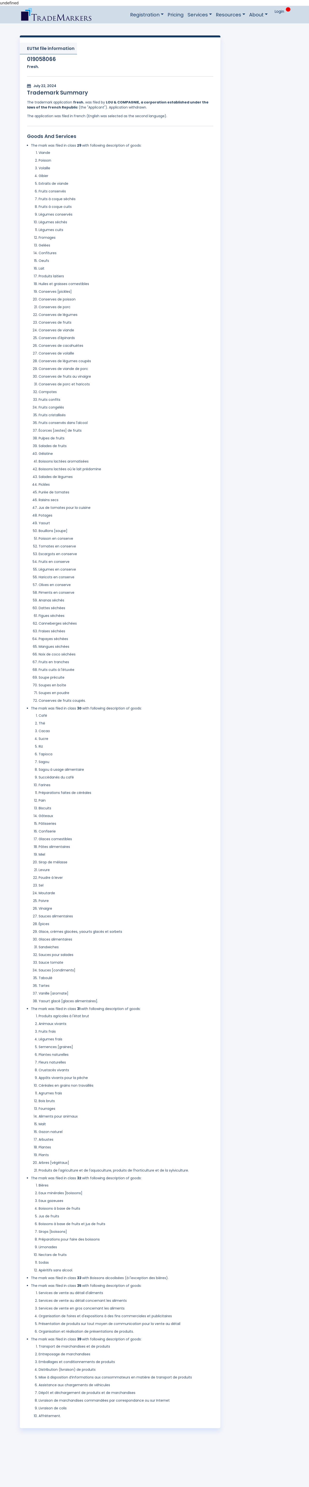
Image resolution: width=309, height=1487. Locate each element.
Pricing (176, 14)
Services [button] (198, 14)
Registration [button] (145, 14)
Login (279, 11)
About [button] (256, 14)
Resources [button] (228, 14)
